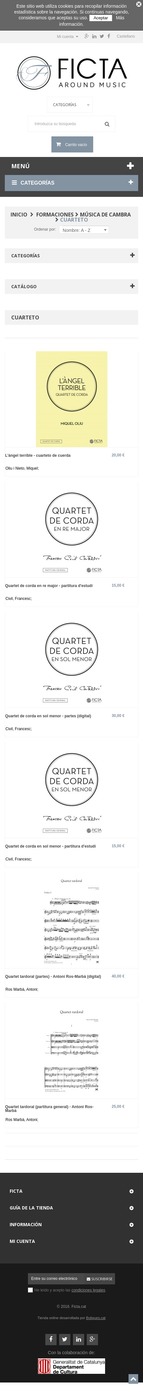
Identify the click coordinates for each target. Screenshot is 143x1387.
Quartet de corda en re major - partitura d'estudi (49, 584)
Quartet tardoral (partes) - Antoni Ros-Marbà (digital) (53, 975)
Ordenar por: (45, 228)
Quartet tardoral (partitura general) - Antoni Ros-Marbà (49, 1107)
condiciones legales (88, 1289)
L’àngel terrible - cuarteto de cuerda (37, 454)
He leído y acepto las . (70, 1289)
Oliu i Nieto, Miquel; (22, 467)
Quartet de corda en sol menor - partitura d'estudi (50, 845)
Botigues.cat (96, 1316)
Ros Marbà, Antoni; (21, 988)
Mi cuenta (22, 1240)
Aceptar (101, 17)
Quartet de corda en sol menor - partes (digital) (48, 714)
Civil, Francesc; (18, 597)
